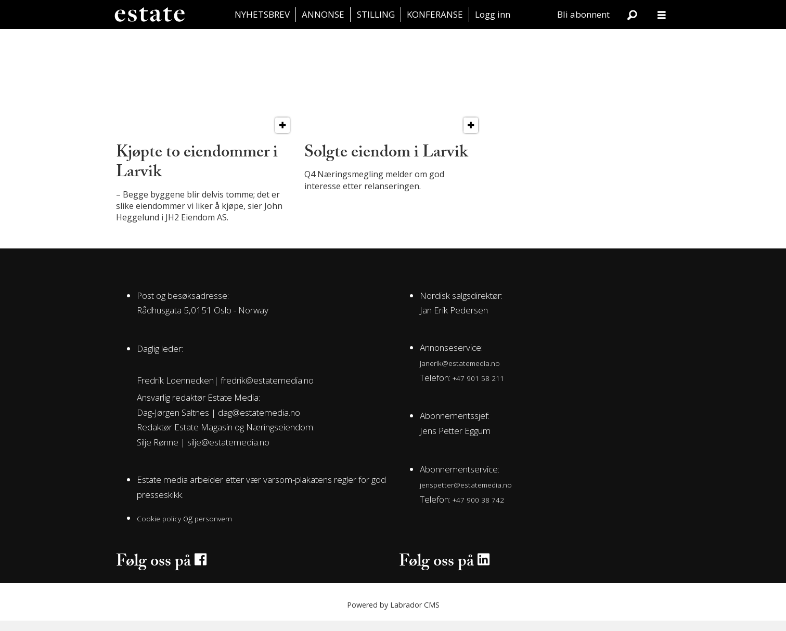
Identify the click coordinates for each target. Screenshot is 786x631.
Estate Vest (393, 40)
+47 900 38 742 (478, 510)
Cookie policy (159, 529)
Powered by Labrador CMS (393, 615)
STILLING (376, 14)
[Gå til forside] (149, 14)
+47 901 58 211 (478, 388)
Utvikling (314, 40)
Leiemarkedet (471, 40)
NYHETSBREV (262, 14)
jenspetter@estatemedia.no (466, 495)
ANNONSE (323, 14)
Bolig (236, 40)
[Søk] (632, 14)
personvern (213, 529)
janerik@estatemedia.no (460, 373)
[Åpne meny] (661, 15)
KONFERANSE (435, 14)
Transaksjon (157, 40)
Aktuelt (628, 40)
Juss (550, 40)
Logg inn (492, 14)
